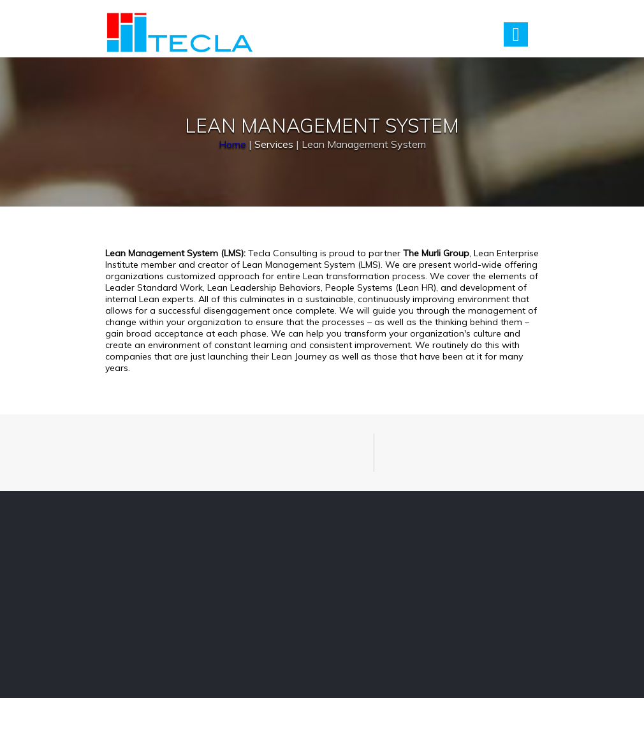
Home (232, 143)
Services (273, 143)
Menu (516, 34)
